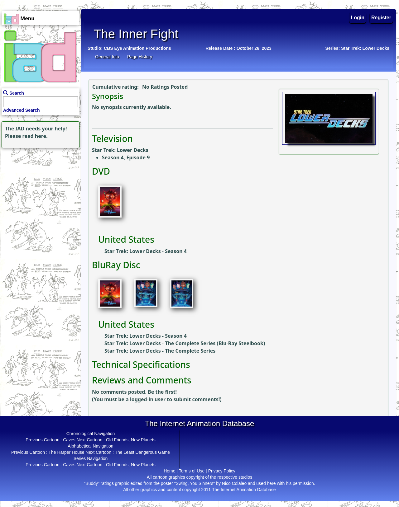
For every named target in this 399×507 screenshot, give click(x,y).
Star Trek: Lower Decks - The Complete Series (159, 350)
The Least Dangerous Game (142, 452)
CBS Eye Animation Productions (137, 48)
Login (358, 17)
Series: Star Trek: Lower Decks (357, 48)
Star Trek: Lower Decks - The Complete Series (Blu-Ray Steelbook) (184, 343)
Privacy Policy (221, 470)
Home (169, 470)
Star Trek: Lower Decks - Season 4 (145, 251)
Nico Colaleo (234, 483)
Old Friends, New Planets (131, 439)
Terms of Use (191, 470)
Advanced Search (21, 110)
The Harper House (66, 452)
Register (381, 17)
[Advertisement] (39, 189)
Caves (69, 439)
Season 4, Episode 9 (126, 157)
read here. (35, 136)
